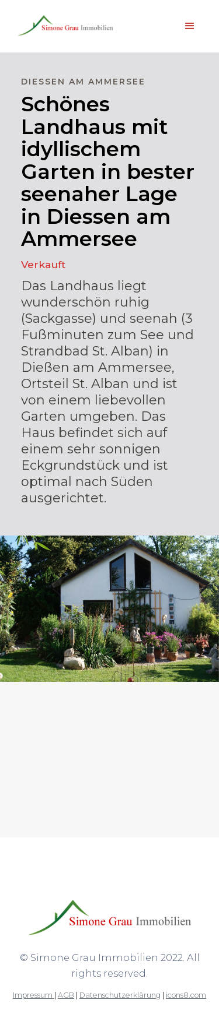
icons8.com (186, 995)
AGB (66, 995)
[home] (62, 26)
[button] (189, 26)
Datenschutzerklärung (120, 995)
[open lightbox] (109, 725)
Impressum (33, 995)
